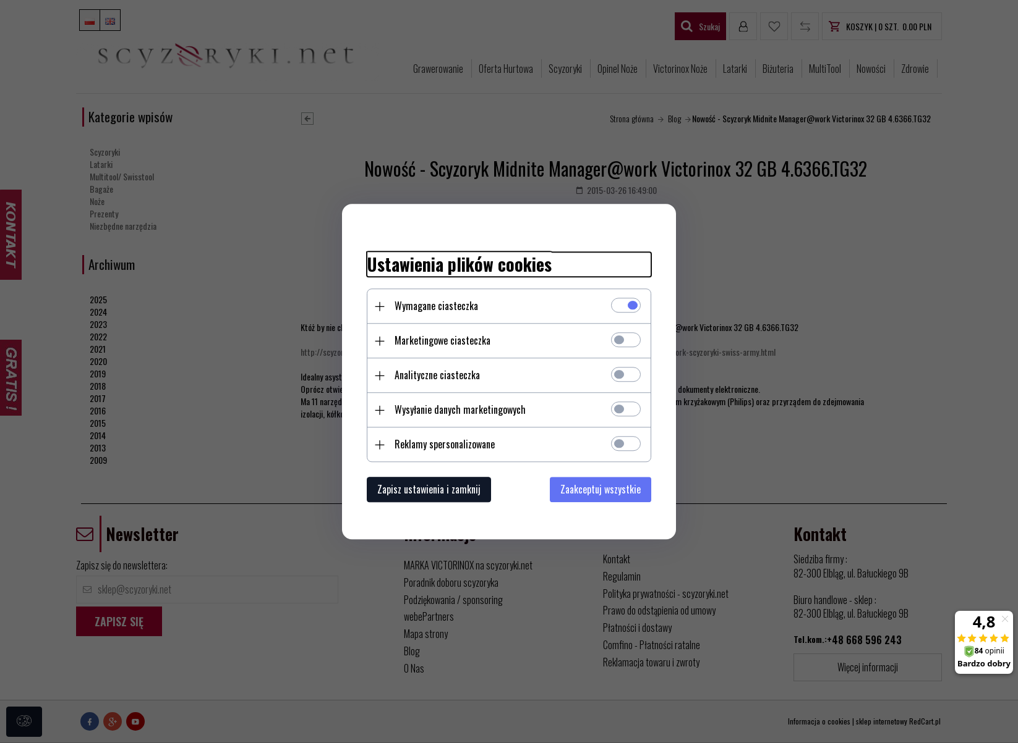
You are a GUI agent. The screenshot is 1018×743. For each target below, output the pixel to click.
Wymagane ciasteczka (436, 305)
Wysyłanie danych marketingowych (460, 409)
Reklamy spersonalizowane (445, 444)
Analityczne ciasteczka (437, 374)
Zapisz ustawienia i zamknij (429, 489)
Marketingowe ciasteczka (442, 340)
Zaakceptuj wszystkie (600, 489)
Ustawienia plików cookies (459, 265)
